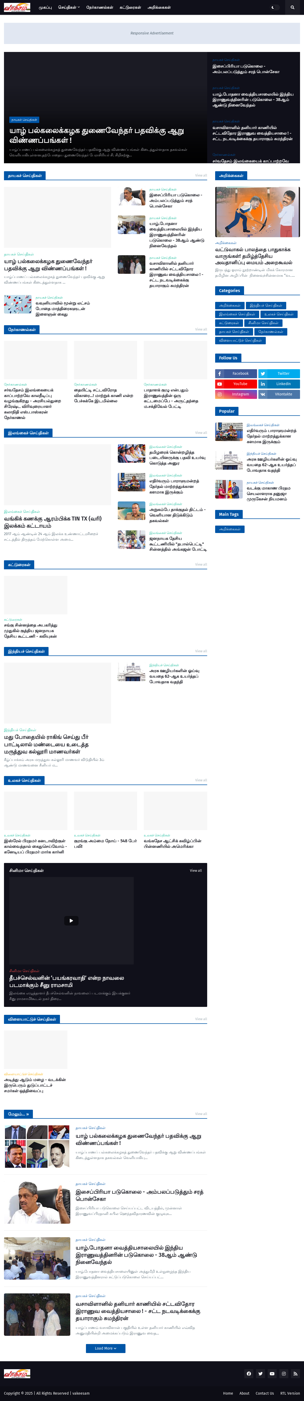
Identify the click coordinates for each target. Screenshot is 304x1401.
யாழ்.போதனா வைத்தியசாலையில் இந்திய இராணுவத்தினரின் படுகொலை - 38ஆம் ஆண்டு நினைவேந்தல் (253, 100)
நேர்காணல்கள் (270, 331)
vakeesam (81, 1393)
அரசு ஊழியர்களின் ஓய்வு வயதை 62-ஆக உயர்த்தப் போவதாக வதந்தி (174, 676)
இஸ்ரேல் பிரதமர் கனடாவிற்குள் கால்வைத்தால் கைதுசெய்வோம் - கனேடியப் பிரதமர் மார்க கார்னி (35, 846)
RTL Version (290, 1393)
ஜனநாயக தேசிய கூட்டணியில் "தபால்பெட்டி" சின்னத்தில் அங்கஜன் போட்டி (178, 544)
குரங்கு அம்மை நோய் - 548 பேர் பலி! (105, 843)
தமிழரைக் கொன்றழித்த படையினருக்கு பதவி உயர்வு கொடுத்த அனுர (177, 458)
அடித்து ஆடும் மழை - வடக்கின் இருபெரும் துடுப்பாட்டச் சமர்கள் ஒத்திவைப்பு (35, 1085)
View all (201, 175)
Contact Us (265, 1393)
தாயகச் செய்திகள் (234, 331)
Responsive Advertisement (152, 33)
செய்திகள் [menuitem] (67, 7)
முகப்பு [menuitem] (45, 7)
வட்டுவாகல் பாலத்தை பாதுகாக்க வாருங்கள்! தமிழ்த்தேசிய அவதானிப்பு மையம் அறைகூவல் (253, 256)
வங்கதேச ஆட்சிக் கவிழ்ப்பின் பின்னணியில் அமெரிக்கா (172, 843)
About (244, 1393)
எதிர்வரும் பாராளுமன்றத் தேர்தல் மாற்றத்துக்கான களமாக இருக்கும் (174, 486)
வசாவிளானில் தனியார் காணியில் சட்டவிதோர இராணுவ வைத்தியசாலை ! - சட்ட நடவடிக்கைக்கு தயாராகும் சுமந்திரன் (252, 133)
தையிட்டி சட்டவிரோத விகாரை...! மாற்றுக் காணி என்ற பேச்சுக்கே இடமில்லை (103, 395)
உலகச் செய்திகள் (279, 314)
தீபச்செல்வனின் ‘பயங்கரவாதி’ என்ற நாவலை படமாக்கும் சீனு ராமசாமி (66, 982)
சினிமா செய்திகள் (263, 323)
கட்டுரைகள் (229, 323)
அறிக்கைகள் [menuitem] (159, 7)
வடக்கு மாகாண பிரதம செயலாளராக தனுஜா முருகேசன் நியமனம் (268, 494)
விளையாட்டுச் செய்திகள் (240, 340)
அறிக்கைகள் (230, 305)
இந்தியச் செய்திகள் (266, 305)
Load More (104, 1348)
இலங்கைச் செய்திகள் (237, 314)
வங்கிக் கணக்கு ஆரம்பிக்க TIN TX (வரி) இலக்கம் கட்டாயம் (53, 522)
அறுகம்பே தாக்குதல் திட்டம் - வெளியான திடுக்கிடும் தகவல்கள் (177, 515)
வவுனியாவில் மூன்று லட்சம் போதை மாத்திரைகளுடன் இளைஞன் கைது (63, 309)
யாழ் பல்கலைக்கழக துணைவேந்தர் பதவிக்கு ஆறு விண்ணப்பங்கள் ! (96, 135)
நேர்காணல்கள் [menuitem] (99, 7)
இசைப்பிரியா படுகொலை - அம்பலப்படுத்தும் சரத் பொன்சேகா (245, 69)
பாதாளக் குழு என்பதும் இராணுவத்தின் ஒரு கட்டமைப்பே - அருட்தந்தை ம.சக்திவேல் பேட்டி (171, 398)
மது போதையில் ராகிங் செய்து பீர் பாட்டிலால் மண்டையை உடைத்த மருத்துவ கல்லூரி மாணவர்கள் (46, 744)
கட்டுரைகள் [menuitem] (130, 7)
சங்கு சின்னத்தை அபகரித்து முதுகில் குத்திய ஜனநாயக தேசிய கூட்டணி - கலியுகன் (30, 631)
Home (228, 1393)
